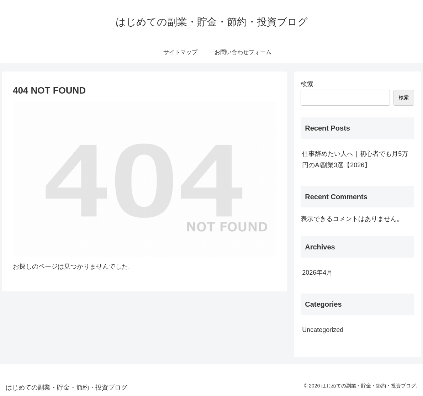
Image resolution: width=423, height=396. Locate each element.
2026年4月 (317, 272)
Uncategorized (322, 329)
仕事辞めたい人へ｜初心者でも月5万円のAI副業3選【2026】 (355, 159)
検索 (307, 84)
